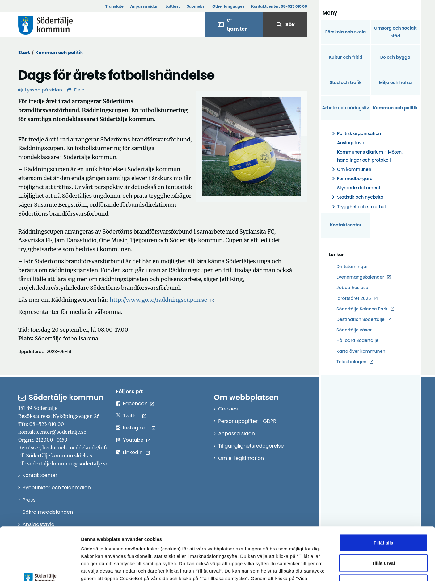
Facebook (135, 403)
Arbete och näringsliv (345, 108)
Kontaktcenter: (279, 6)
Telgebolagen (351, 362)
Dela (76, 89)
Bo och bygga (395, 57)
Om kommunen (350, 169)
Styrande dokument (358, 188)
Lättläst (173, 6)
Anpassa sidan (144, 6)
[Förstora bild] (251, 146)
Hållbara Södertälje (357, 340)
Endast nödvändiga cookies (383, 533)
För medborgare (351, 179)
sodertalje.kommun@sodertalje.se (67, 464)
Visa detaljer (338, 568)
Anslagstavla (351, 143)
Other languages (228, 6)
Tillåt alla (383, 493)
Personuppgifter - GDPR (247, 421)
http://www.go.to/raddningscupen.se (158, 299)
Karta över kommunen (360, 351)
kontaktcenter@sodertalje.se (52, 432)
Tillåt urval (383, 513)
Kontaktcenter (345, 225)
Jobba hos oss (352, 288)
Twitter (131, 415)
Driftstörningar (352, 266)
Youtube (133, 440)
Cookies (228, 408)
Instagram (136, 427)
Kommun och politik (59, 52)
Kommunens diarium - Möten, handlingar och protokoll (370, 156)
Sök (285, 24)
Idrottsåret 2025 (353, 298)
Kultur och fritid (345, 57)
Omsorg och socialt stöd (395, 32)
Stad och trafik (346, 82)
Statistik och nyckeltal (357, 197)
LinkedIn (133, 452)
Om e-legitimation (241, 458)
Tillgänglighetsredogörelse (251, 445)
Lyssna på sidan (40, 89)
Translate (114, 6)
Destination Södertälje (360, 319)
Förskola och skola (345, 32)
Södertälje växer (354, 330)
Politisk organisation (355, 133)
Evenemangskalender (360, 277)
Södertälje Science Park (361, 309)
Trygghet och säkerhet (358, 207)
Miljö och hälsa (395, 82)
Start (24, 52)
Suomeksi (196, 6)
